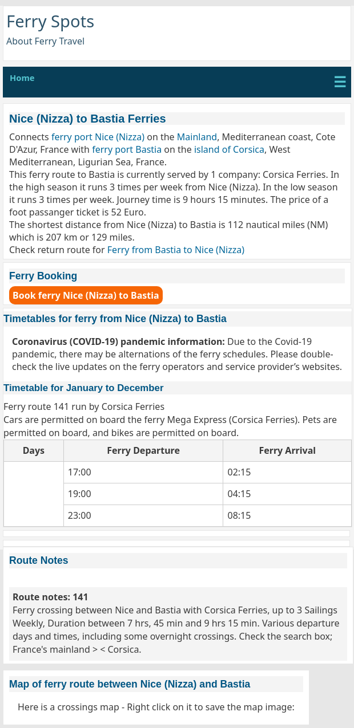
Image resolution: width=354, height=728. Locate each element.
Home (22, 77)
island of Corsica (229, 149)
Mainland (197, 137)
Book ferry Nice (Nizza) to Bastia (86, 295)
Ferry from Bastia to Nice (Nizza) (175, 249)
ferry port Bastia (127, 149)
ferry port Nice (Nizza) (97, 137)
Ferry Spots (50, 21)
